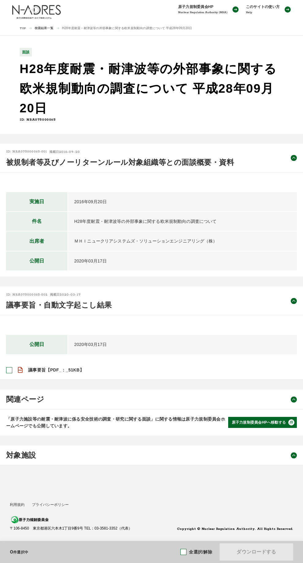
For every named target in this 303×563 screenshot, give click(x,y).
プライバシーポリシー (50, 505)
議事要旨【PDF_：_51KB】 (56, 369)
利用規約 (17, 505)
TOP (23, 28)
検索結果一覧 (44, 28)
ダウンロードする (256, 551)
